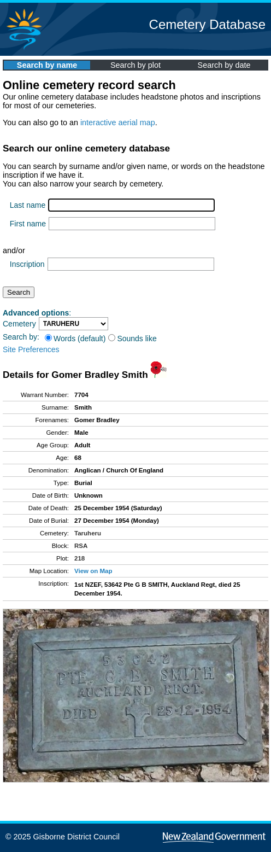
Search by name (47, 65)
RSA (80, 545)
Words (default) (75, 338)
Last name (27, 205)
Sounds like (132, 338)
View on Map (93, 571)
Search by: (21, 336)
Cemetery (19, 323)
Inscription (27, 264)
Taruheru (87, 533)
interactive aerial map (117, 122)
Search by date (224, 65)
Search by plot (135, 65)
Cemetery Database (207, 24)
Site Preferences (31, 349)
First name (28, 223)
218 (79, 558)
